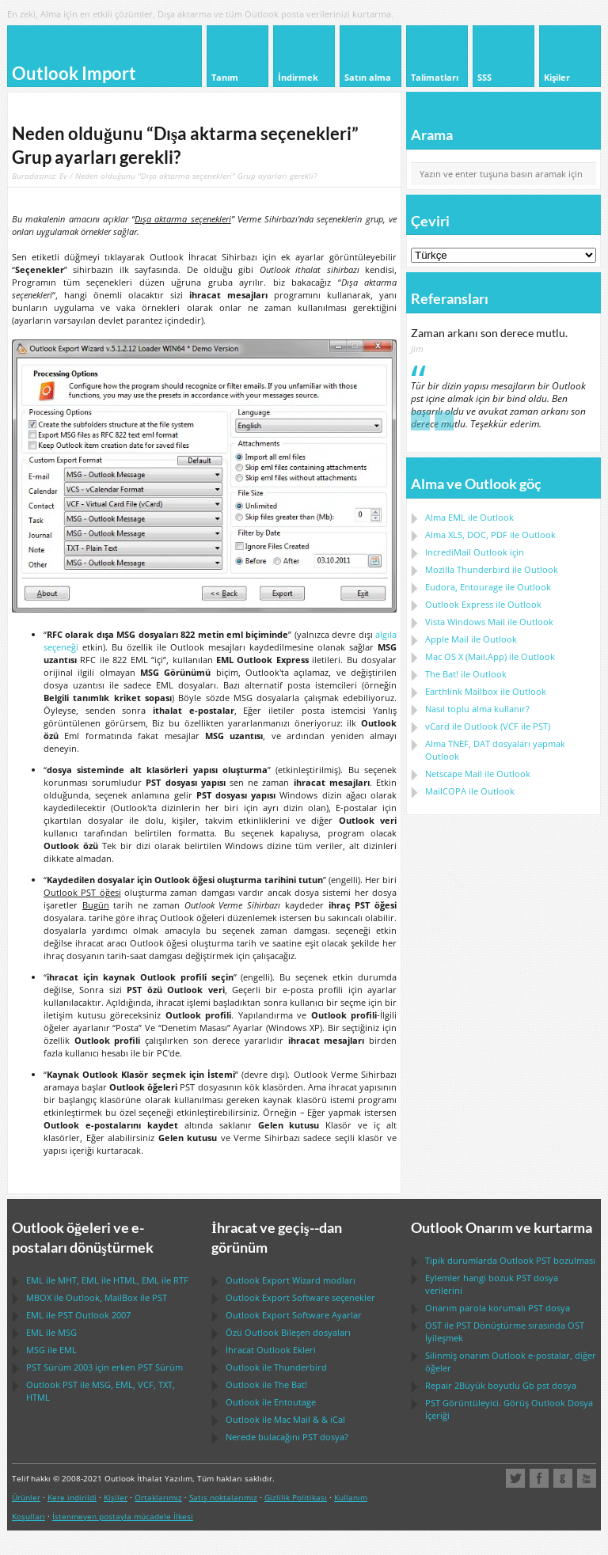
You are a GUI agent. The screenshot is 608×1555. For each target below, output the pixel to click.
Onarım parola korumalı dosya (497, 1308)
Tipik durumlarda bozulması (510, 1260)
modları (290, 1280)
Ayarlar (294, 1315)
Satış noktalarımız (223, 1497)
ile (491, 569)
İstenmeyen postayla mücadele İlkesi (122, 1516)
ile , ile (96, 1297)
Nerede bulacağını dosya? (287, 1437)
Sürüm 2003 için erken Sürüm (104, 1367)
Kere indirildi (72, 1497)
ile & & (285, 1419)
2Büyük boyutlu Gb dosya (500, 1385)
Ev (63, 175)
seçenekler (300, 1297)
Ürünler (26, 1497)
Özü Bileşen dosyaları (288, 1332)
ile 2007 (78, 1315)
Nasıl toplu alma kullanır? (477, 709)
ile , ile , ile (107, 1280)
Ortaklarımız (158, 1497)
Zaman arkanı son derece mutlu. (489, 332)
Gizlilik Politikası (295, 1497)
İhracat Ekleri (271, 1350)
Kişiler (115, 1497)
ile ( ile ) (487, 726)
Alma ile (469, 517)
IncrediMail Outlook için (474, 552)
